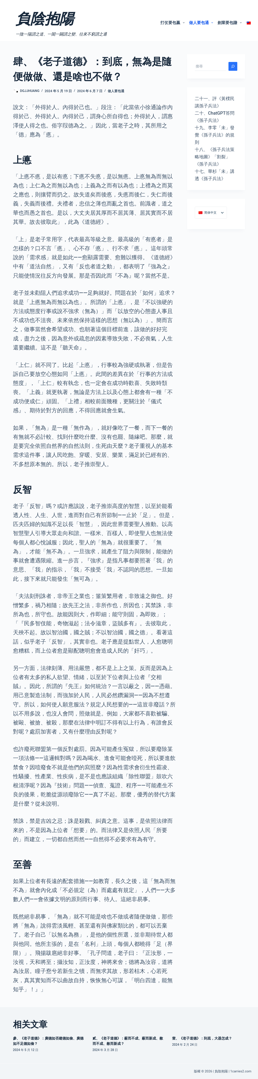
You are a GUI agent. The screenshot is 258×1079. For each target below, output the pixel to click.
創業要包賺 (230, 22)
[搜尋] (232, 66)
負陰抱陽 (45, 18)
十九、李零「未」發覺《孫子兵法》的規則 (214, 135)
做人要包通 (202, 22)
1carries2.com (240, 1071)
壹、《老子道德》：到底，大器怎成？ (202, 1038)
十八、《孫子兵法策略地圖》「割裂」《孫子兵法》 (214, 157)
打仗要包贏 (173, 22)
